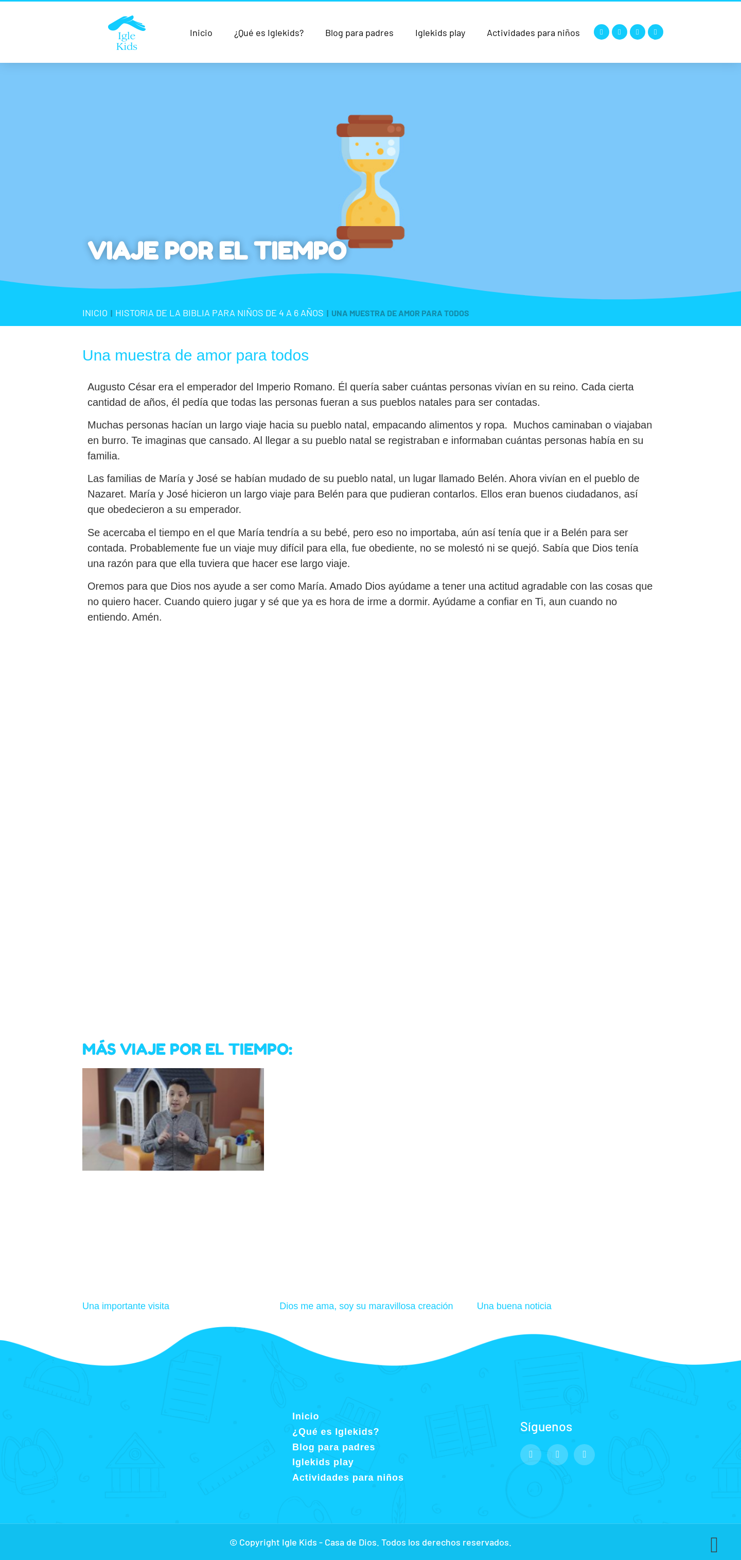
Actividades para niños (533, 32)
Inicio (201, 32)
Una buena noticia (514, 1306)
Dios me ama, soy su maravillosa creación (366, 1306)
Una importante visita (125, 1306)
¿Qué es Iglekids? (269, 32)
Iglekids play (440, 32)
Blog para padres (359, 32)
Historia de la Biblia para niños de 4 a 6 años (219, 312)
